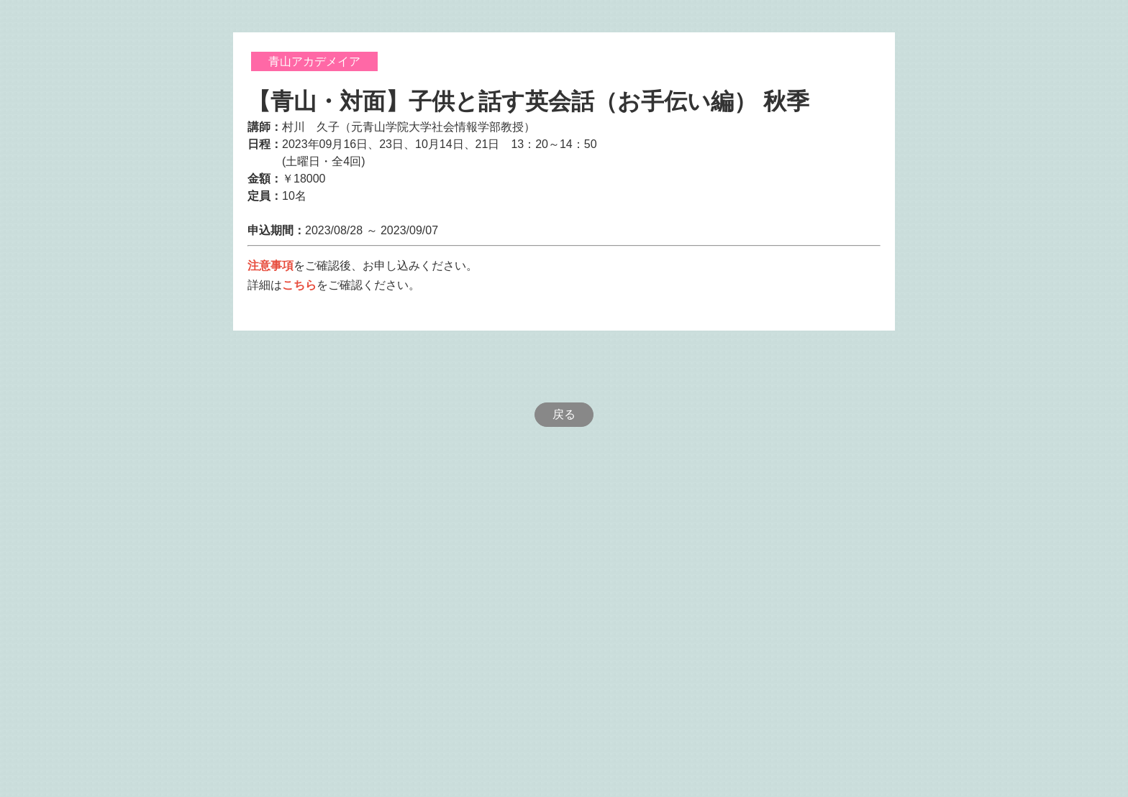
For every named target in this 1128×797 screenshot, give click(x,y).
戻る (564, 414)
